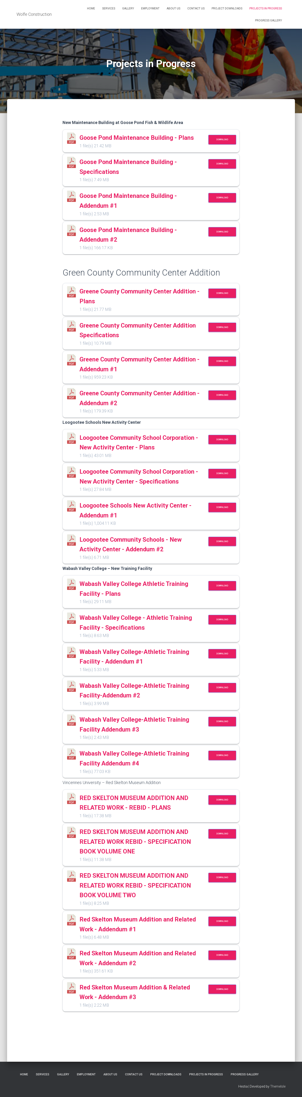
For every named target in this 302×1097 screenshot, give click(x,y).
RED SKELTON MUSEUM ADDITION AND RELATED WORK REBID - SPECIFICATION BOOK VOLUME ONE (141, 880)
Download (222, 139)
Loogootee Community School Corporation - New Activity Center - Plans (139, 456)
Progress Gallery (268, 20)
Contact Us (196, 8)
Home (91, 8)
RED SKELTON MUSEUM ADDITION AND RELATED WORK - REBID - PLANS (138, 836)
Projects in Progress (265, 8)
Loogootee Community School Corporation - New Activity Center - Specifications (139, 500)
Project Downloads (227, 8)
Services (108, 8)
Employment (150, 8)
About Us (173, 8)
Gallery (128, 8)
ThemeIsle (277, 1087)
